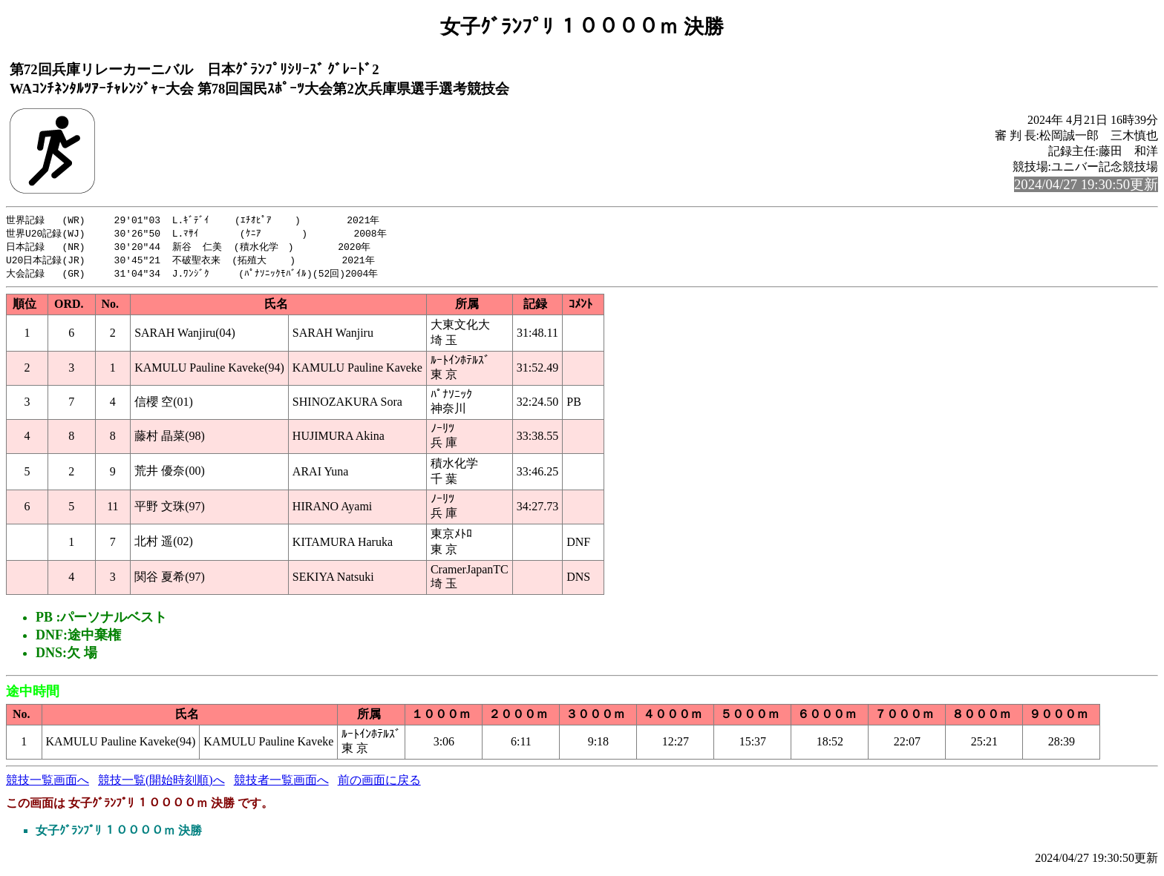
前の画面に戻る (379, 783)
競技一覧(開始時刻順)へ (161, 783)
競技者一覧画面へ (281, 783)
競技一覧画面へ (47, 783)
